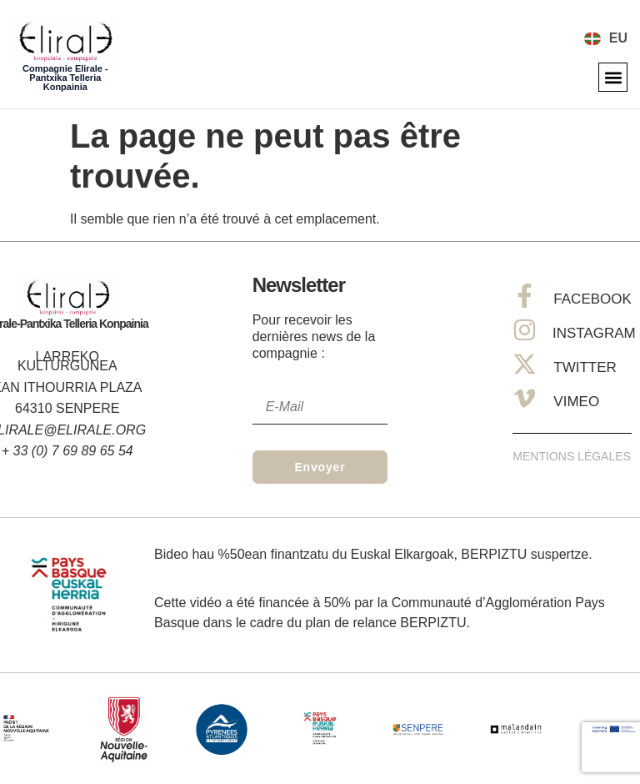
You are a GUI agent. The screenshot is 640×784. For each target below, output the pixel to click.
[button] (613, 77)
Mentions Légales (571, 456)
